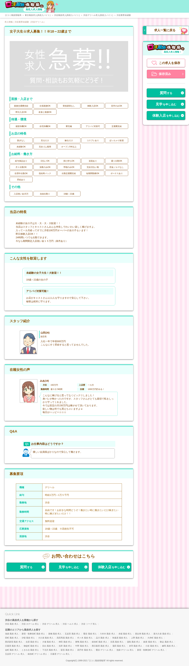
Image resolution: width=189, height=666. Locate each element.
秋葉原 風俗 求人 (120, 638)
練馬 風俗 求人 (168, 646)
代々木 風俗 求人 (85, 638)
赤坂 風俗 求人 (125, 634)
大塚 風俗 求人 (49, 642)
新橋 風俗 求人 (55, 634)
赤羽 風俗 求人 (135, 646)
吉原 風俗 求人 (32, 642)
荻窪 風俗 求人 (67, 650)
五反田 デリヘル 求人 (15, 654)
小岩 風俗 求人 (152, 646)
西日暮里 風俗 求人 (100, 646)
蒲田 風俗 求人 (119, 646)
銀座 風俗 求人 (150, 642)
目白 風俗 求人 (49, 646)
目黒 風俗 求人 (117, 642)
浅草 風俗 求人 (65, 646)
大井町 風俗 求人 (155, 638)
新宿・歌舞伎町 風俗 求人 (33, 634)
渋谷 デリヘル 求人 (51, 624)
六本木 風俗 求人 (107, 634)
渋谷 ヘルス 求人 (70, 624)
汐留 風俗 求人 (28, 638)
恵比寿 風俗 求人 (142, 634)
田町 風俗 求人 (11, 638)
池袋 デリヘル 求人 (125, 650)
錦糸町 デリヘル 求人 (37, 654)
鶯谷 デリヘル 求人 (104, 650)
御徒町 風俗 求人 (31, 646)
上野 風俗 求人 (137, 638)
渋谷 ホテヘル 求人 (30, 624)
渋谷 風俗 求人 (11, 624)
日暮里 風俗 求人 (12, 646)
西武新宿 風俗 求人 (13, 642)
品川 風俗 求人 (102, 638)
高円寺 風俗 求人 (85, 650)
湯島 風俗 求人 (133, 642)
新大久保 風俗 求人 (162, 634)
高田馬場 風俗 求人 (65, 638)
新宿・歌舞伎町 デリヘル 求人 (151, 650)
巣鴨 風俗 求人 (82, 642)
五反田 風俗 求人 (72, 634)
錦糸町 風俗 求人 (99, 642)
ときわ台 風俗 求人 (30, 650)
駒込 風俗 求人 (166, 642)
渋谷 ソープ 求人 (89, 624)
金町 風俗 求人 (11, 650)
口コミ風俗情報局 (97, 660)
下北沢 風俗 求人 (50, 650)
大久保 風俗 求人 (46, 638)
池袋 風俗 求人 (11, 634)
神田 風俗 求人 (65, 642)
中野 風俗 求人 (82, 646)
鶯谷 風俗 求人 (90, 634)
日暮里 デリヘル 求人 (60, 654)
